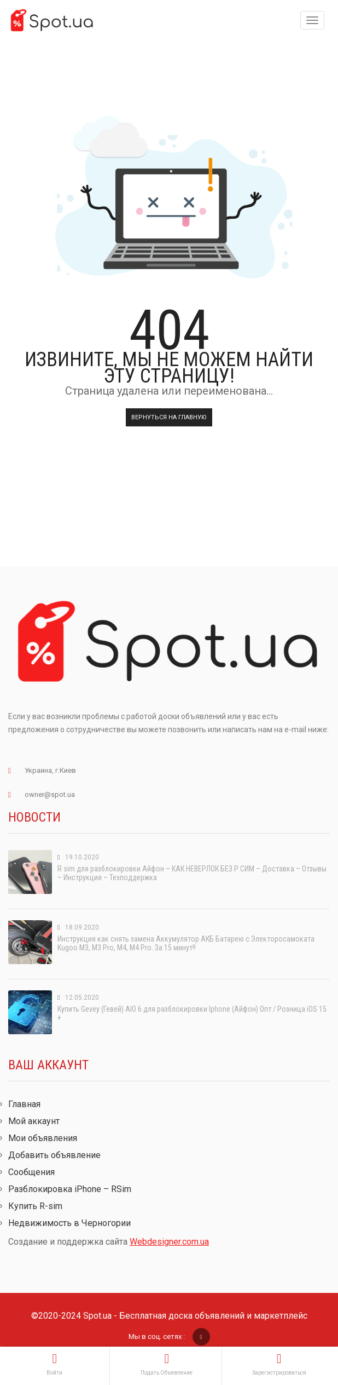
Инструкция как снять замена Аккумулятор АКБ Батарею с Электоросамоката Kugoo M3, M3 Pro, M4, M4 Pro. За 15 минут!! (185, 943)
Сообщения (31, 1172)
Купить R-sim (35, 1206)
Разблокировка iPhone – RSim (69, 1189)
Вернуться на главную (169, 417)
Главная (24, 1104)
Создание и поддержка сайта (108, 1241)
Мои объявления (42, 1138)
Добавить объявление (54, 1155)
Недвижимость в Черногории (69, 1223)
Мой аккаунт (34, 1121)
